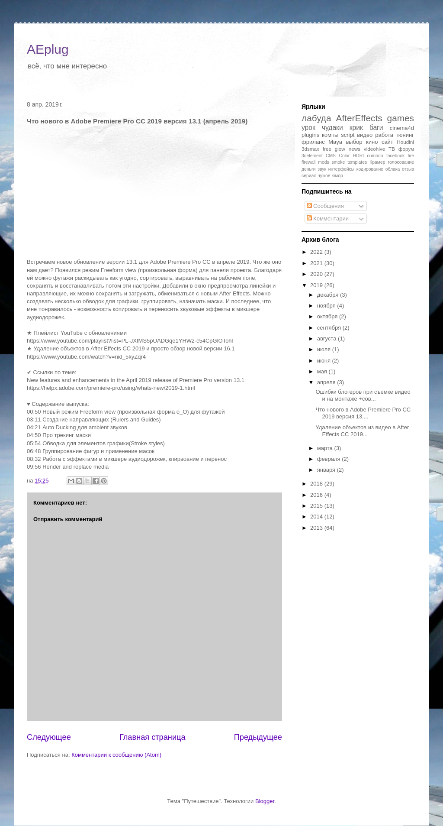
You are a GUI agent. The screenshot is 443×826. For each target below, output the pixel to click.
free (327, 149)
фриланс (313, 142)
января (327, 469)
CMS (331, 155)
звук (322, 169)
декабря (328, 295)
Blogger (264, 801)
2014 (317, 516)
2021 (317, 263)
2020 (317, 274)
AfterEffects (359, 118)
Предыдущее (258, 737)
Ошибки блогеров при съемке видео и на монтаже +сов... (362, 395)
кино (372, 142)
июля (324, 349)
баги (376, 127)
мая (323, 371)
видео (364, 135)
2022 (317, 252)
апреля (327, 382)
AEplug (48, 49)
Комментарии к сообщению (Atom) (116, 754)
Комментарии (328, 218)
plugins (310, 135)
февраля (329, 459)
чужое (324, 175)
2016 (317, 495)
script (347, 135)
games (400, 118)
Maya (335, 142)
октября (328, 316)
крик (356, 127)
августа (327, 338)
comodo (375, 155)
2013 (317, 528)
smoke (338, 162)
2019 (317, 285)
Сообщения (325, 206)
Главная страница (152, 737)
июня (324, 360)
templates (357, 162)
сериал (309, 175)
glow (340, 149)
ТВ (391, 149)
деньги (309, 169)
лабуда (316, 118)
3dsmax (310, 149)
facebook (395, 155)
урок (308, 127)
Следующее (49, 737)
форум (406, 149)
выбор (354, 142)
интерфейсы (341, 169)
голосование (401, 162)
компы (330, 135)
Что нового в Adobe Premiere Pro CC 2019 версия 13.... (363, 413)
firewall (308, 162)
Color (344, 155)
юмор (337, 175)
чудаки (332, 127)
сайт (387, 142)
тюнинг (405, 135)
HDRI (358, 155)
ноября (327, 305)
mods (323, 162)
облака (392, 169)
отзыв (408, 169)
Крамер (377, 162)
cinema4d (402, 128)
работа (384, 135)
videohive (374, 149)
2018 (317, 483)
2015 (317, 505)
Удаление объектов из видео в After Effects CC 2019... (362, 430)
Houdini (405, 142)
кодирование (369, 169)
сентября (330, 327)
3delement (312, 155)
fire (411, 155)
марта (325, 448)
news (354, 149)
